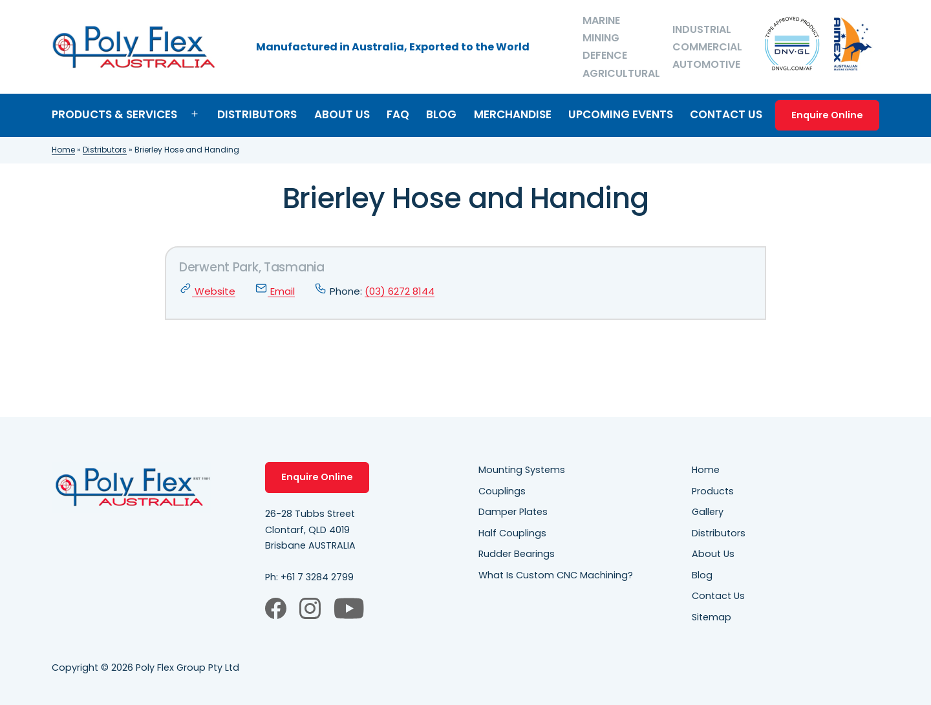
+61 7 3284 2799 (317, 577)
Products (713, 491)
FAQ (398, 114)
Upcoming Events (620, 114)
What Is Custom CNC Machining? (555, 575)
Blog (441, 114)
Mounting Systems (521, 469)
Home (63, 149)
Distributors (257, 114)
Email (275, 291)
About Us (342, 114)
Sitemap (711, 617)
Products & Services (114, 114)
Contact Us (726, 114)
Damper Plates (513, 511)
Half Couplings (512, 533)
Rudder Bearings (516, 553)
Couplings (502, 491)
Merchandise (512, 114)
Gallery (707, 511)
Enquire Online (827, 115)
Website (207, 291)
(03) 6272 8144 (399, 291)
